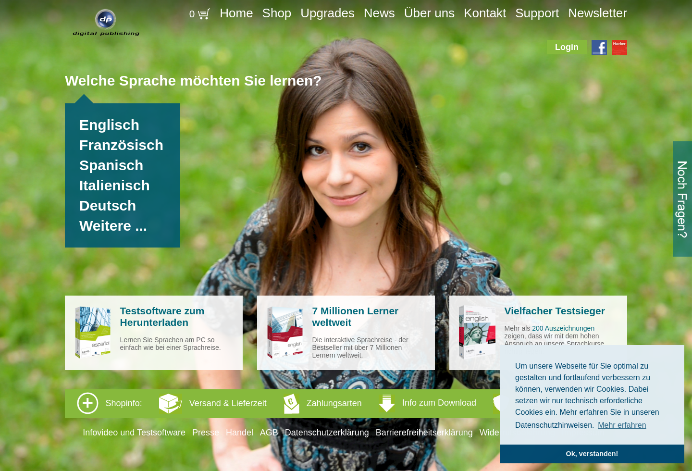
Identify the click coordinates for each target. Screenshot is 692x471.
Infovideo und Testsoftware (134, 432)
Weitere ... (113, 226)
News (379, 13)
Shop (277, 13)
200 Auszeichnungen (563, 328)
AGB (269, 432)
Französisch (121, 145)
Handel (239, 432)
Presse (205, 432)
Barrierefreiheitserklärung (424, 432)
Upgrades (327, 13)
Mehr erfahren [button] (622, 425)
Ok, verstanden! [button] (592, 454)
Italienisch (114, 185)
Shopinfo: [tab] (330, 403)
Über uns (429, 13)
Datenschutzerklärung (327, 432)
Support (537, 13)
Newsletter (597, 13)
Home (236, 13)
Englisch (109, 125)
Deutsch (107, 205)
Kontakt (485, 13)
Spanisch (111, 165)
